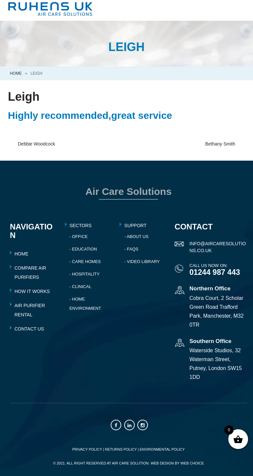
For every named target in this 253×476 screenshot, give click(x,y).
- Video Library (141, 261)
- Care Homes (85, 261)
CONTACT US (29, 328)
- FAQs (131, 249)
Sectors (81, 225)
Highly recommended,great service (90, 115)
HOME (21, 253)
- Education (83, 249)
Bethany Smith (220, 143)
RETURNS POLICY (121, 449)
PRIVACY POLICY (87, 449)
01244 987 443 (214, 272)
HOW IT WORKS (32, 291)
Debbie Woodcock (36, 143)
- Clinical (80, 286)
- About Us (136, 236)
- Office (79, 236)
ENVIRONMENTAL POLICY (162, 449)
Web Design (162, 463)
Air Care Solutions (128, 191)
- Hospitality (85, 274)
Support (135, 225)
